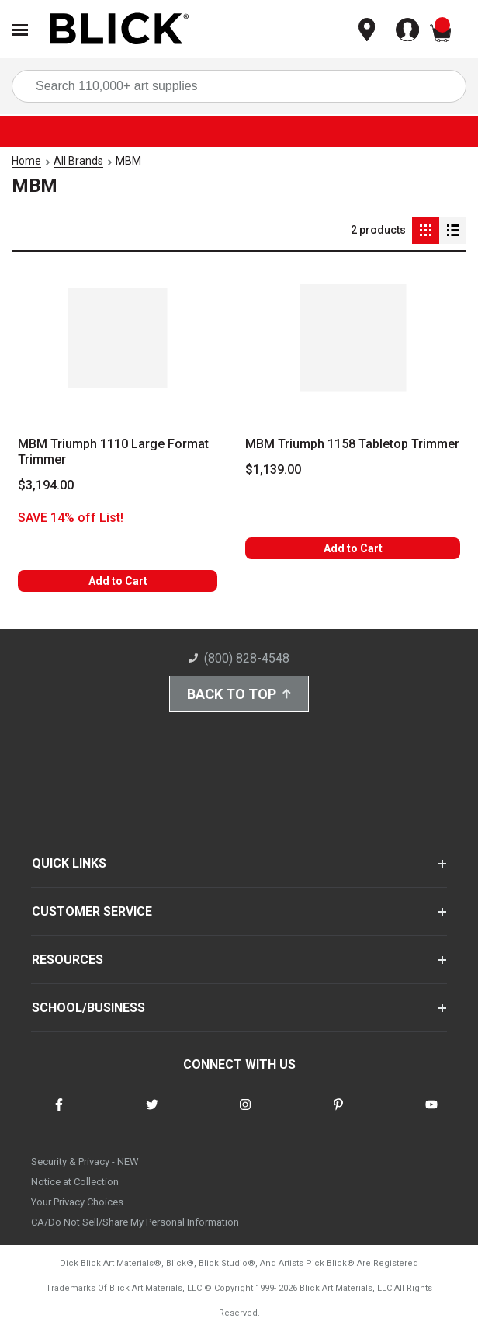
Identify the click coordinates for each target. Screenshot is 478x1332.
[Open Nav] (20, 30)
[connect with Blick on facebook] (58, 1114)
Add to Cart (117, 581)
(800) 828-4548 (239, 658)
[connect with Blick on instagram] (245, 1114)
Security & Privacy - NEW (85, 1161)
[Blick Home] (119, 29)
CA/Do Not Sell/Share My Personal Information (135, 1222)
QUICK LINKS (69, 863)
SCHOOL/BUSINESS (88, 1007)
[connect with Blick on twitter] (152, 1114)
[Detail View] (452, 230)
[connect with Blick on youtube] (431, 1114)
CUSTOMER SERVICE (92, 911)
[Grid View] (425, 230)
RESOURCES (67, 959)
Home (26, 161)
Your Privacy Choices (77, 1202)
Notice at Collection (75, 1182)
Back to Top (239, 694)
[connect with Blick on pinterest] (338, 1114)
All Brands (78, 161)
